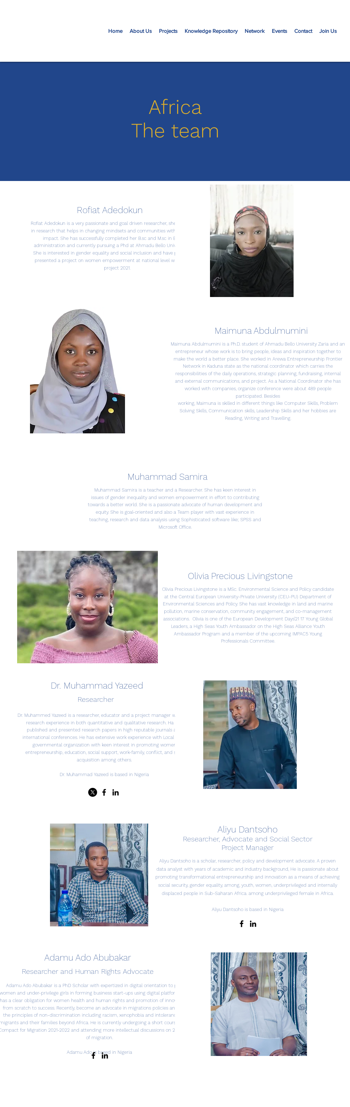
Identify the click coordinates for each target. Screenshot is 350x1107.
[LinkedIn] (115, 792)
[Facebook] (104, 792)
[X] (92, 792)
